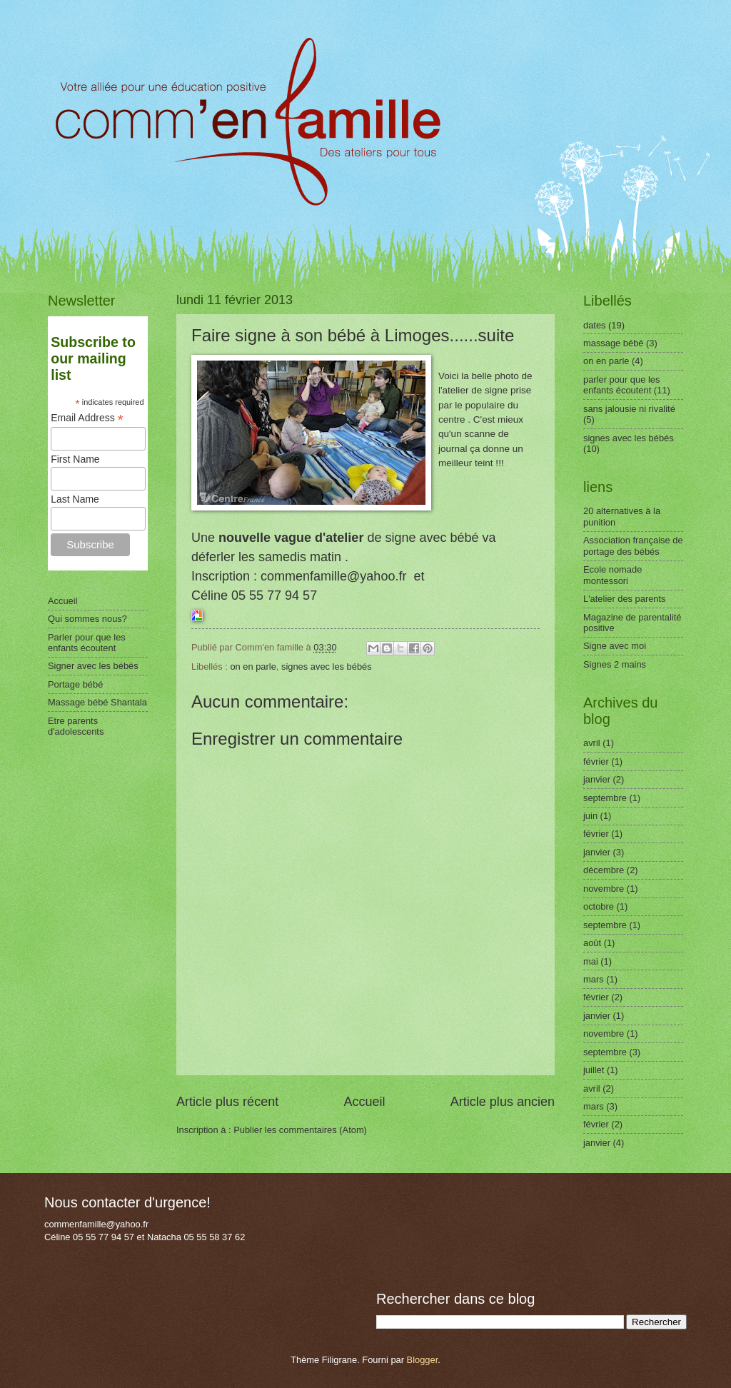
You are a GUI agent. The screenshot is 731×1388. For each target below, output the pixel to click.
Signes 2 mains (614, 664)
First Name (75, 459)
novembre (603, 888)
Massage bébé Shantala (97, 702)
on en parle (253, 666)
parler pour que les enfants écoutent (621, 385)
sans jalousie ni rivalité (629, 408)
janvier (596, 779)
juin (590, 815)
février (596, 761)
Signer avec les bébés (93, 665)
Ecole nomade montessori (612, 574)
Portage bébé (75, 684)
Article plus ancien (502, 1102)
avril (591, 743)
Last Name (75, 499)
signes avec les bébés (326, 666)
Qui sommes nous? (87, 618)
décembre (603, 870)
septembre (605, 798)
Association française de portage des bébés (633, 545)
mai (590, 961)
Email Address (87, 418)
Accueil (364, 1102)
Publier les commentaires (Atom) (300, 1130)
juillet (593, 1070)
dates (594, 325)
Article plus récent (227, 1102)
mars (593, 979)
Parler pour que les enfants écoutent (87, 642)
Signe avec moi (614, 645)
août (592, 942)
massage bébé (613, 343)
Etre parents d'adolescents (76, 726)
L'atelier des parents (624, 598)
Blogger (422, 1359)
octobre (598, 906)
